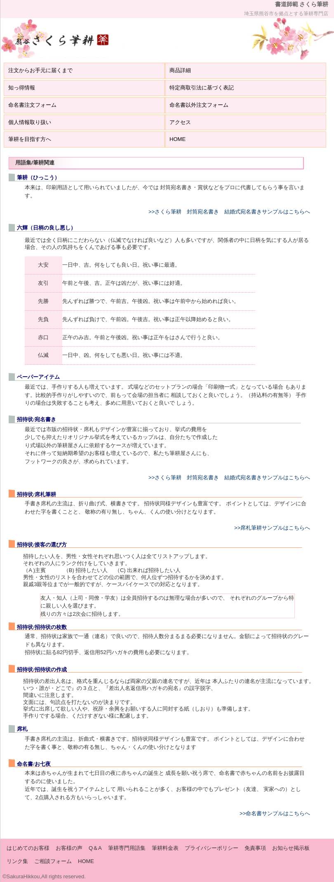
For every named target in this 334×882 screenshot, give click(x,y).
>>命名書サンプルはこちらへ (275, 813)
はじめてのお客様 (28, 848)
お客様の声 (69, 848)
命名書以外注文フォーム (198, 105)
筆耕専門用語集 (127, 848)
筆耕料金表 (165, 848)
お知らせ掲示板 (291, 848)
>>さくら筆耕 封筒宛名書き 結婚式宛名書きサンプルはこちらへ (229, 212)
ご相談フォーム (53, 861)
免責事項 (255, 848)
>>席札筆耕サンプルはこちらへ (272, 528)
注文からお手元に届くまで (40, 70)
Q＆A (95, 848)
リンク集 (17, 861)
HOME (177, 139)
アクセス (180, 122)
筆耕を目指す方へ (29, 139)
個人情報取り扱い (29, 122)
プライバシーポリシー (211, 848)
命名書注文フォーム (32, 105)
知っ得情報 (21, 87)
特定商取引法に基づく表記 (201, 87)
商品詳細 (180, 70)
